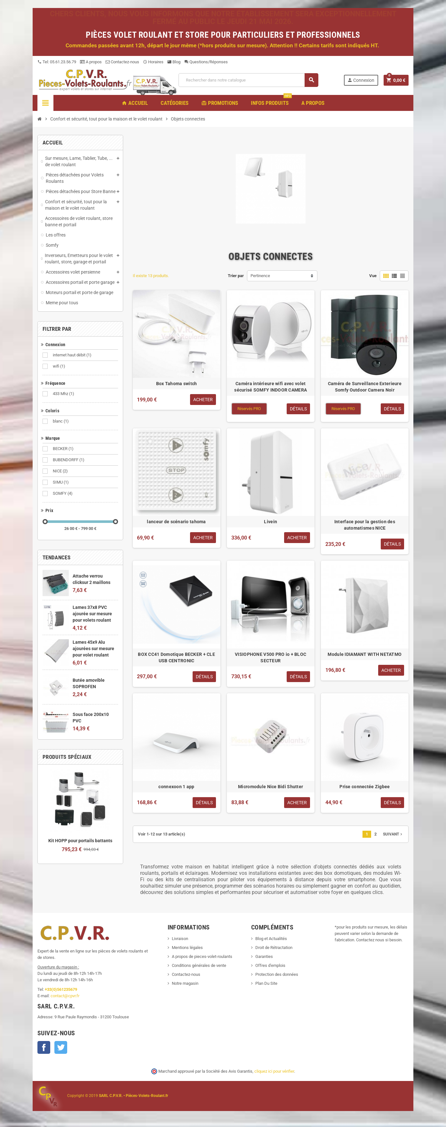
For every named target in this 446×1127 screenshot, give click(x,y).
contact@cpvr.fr (65, 995)
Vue (373, 275)
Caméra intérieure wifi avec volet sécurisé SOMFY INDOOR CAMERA (270, 387)
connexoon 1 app (176, 786)
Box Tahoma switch (176, 383)
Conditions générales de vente (199, 965)
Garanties (264, 956)
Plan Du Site (266, 983)
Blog (173, 61)
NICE (61, 471)
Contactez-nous (122, 61)
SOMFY (63, 493)
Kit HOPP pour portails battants (80, 840)
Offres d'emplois (270, 965)
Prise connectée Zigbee (364, 786)
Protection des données (276, 974)
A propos (91, 61)
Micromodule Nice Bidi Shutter (270, 786)
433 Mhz (64, 394)
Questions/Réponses (206, 61)
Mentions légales (187, 947)
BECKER (64, 449)
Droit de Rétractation (273, 947)
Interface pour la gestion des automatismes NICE (364, 525)
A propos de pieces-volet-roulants (202, 956)
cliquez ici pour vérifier (274, 1071)
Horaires (153, 61)
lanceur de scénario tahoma (176, 521)
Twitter (60, 1047)
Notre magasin (185, 983)
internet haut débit (72, 355)
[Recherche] (248, 80)
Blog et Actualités (271, 938)
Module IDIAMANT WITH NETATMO (365, 654)
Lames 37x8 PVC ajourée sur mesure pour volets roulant (92, 614)
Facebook (43, 1047)
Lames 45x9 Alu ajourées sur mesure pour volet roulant (93, 648)
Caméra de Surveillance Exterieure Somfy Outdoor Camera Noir (365, 387)
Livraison (180, 938)
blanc (61, 421)
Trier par (236, 275)
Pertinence (260, 275)
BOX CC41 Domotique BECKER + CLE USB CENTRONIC (176, 657)
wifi (59, 366)
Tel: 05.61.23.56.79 (56, 61)
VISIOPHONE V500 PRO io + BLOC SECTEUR (270, 657)
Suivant (393, 834)
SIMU (61, 482)
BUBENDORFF (69, 460)
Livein (270, 521)
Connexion (360, 80)
